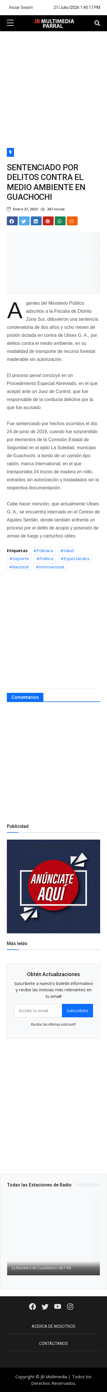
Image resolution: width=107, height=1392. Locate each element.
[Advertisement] (53, 88)
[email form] (38, 1010)
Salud (68, 550)
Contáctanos (53, 1343)
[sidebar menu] (10, 23)
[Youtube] (58, 1306)
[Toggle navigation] (97, 23)
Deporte (20, 558)
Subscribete (77, 1010)
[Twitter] (46, 1306)
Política (46, 558)
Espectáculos (77, 558)
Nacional (20, 567)
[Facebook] (33, 1306)
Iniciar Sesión (21, 7)
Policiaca (45, 550)
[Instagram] (70, 1306)
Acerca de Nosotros (53, 1326)
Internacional (51, 567)
